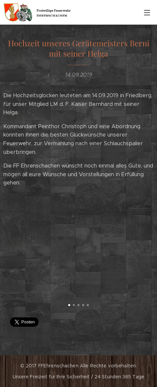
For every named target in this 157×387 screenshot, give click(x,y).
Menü (147, 12)
